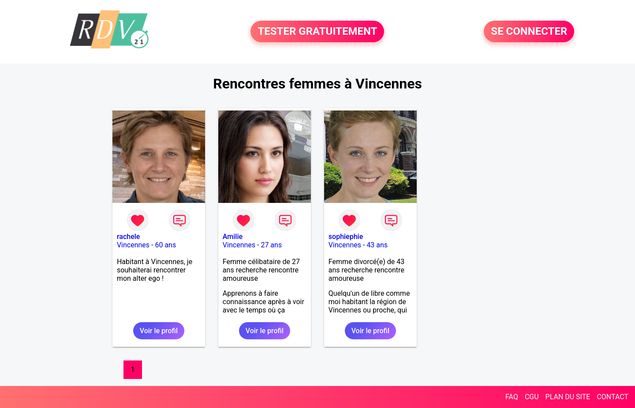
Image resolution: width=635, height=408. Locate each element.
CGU (532, 397)
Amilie (233, 236)
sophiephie (346, 236)
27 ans (271, 245)
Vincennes (133, 245)
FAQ (511, 397)
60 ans (165, 245)
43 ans (377, 245)
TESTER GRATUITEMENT (317, 32)
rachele (128, 236)
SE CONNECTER (529, 32)
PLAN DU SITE (567, 397)
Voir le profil (159, 331)
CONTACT (612, 397)
